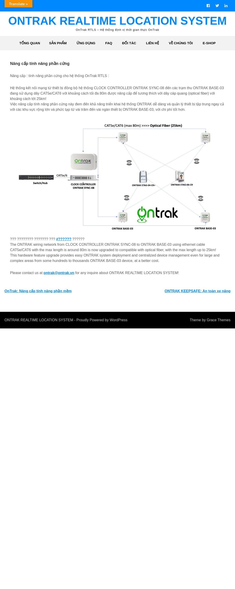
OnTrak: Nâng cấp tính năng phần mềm (38, 292)
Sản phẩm (58, 43)
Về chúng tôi (181, 43)
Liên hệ (152, 43)
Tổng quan (29, 43)
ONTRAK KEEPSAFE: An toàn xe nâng (197, 292)
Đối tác (129, 43)
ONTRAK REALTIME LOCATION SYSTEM (117, 21)
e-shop (209, 43)
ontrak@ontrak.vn (58, 273)
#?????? (63, 240)
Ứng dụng (86, 43)
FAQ (108, 43)
